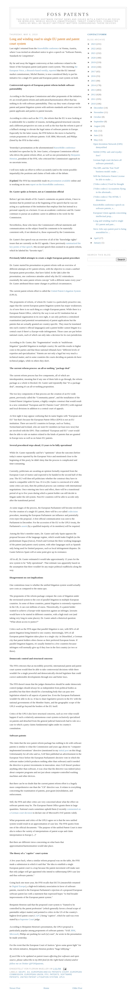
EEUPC (22, 972)
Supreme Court (27, 919)
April (96, 238)
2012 (93, 94)
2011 (93, 99)
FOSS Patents (68, 14)
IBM (73, 930)
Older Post (77, 988)
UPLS (62, 977)
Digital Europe (19, 886)
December (99, 107)
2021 (93, 53)
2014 (93, 85)
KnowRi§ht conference (48, 48)
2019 (93, 62)
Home (46, 988)
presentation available (60, 180)
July (96, 130)
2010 (93, 103)
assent (24, 526)
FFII (41, 118)
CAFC (37, 915)
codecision (73, 511)
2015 (93, 80)
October (98, 117)
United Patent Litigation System (66, 291)
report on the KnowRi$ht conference (47, 184)
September (99, 121)
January (98, 242)
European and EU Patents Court (50, 972)
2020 (93, 57)
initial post (64, 750)
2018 (93, 67)
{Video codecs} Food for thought (108, 184)
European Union (33, 974)
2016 (93, 76)
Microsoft (14, 934)
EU (28, 972)
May (96, 140)
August (97, 126)
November (99, 112)
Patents (54, 974)
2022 (93, 48)
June (96, 135)
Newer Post (15, 988)
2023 (93, 44)
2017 (93, 71)
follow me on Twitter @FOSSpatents (26, 963)
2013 (93, 90)
